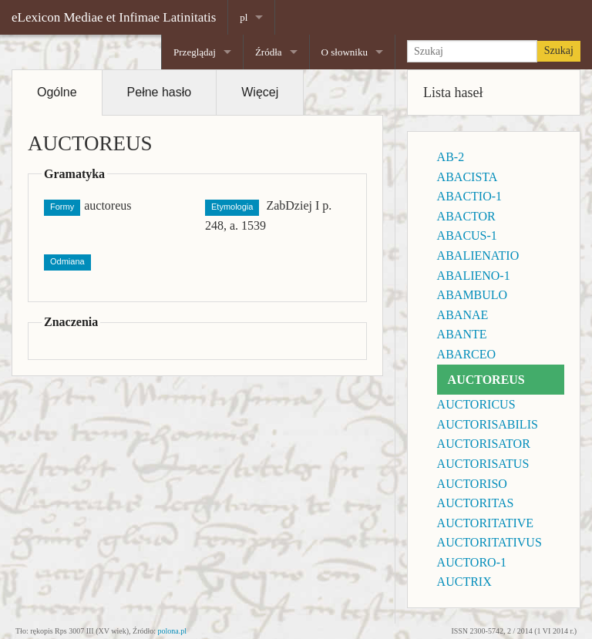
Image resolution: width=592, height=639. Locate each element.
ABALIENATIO (478, 255)
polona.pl (172, 631)
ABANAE (463, 314)
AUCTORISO (472, 483)
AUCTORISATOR (483, 443)
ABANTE (462, 334)
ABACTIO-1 (469, 196)
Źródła (268, 52)
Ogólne (57, 92)
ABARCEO (466, 354)
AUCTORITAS (475, 503)
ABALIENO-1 (473, 275)
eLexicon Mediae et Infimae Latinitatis (114, 17)
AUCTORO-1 (471, 562)
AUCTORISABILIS (487, 424)
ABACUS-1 (467, 235)
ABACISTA (467, 176)
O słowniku (344, 52)
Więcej (259, 92)
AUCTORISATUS (483, 463)
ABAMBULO (472, 294)
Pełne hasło (159, 92)
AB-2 (451, 156)
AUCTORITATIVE (485, 523)
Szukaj (559, 50)
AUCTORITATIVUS (489, 542)
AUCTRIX (464, 581)
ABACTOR (466, 216)
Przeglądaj (194, 52)
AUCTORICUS (476, 404)
